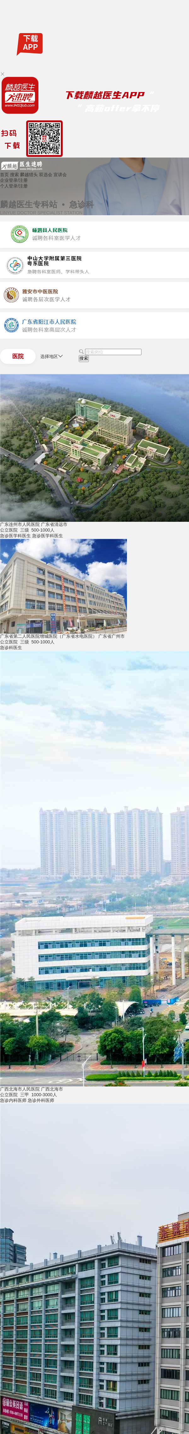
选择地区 (51, 356)
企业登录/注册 (14, 180)
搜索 (14, 174)
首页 (4, 174)
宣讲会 (60, 174)
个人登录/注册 (14, 185)
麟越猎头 (29, 174)
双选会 (45, 174)
